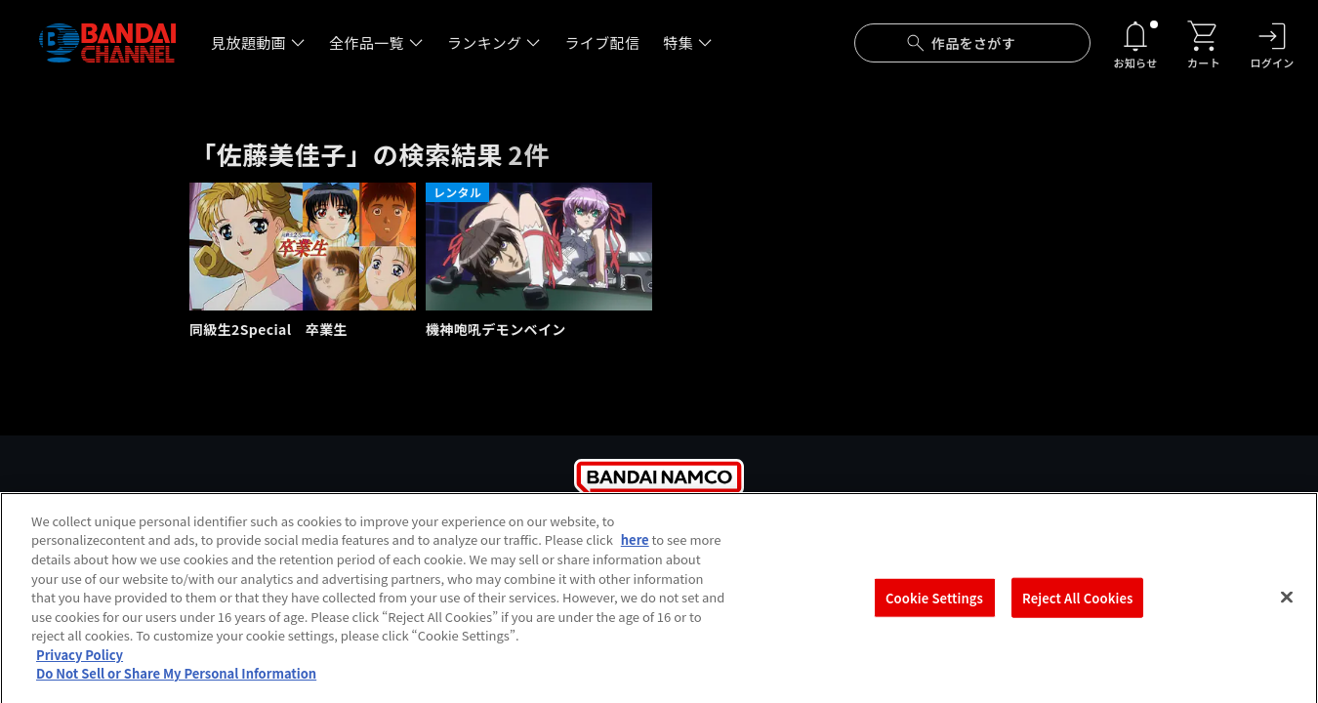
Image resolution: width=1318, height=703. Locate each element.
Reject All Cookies (1077, 606)
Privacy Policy (79, 663)
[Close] (1286, 605)
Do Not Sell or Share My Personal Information (176, 682)
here (635, 548)
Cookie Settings (934, 606)
